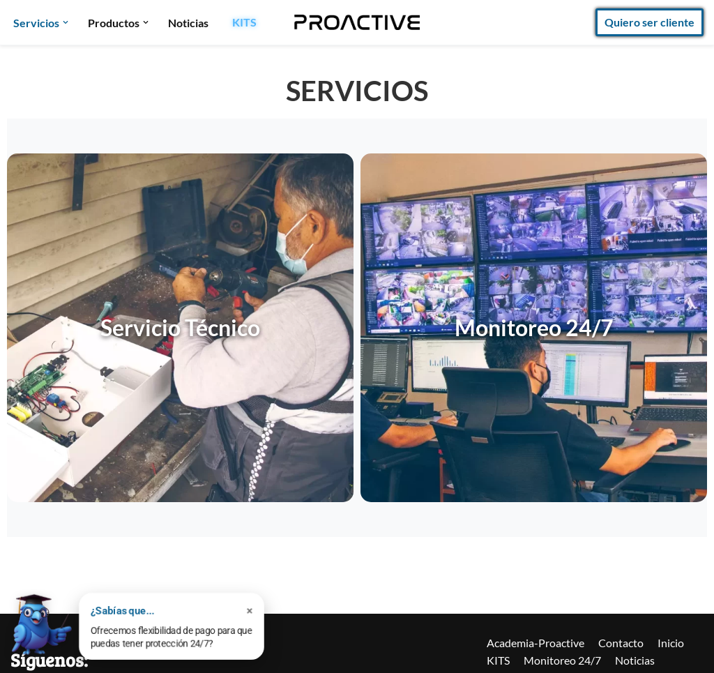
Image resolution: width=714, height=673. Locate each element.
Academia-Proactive (535, 642)
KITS (244, 22)
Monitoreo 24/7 (562, 660)
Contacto (621, 642)
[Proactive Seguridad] (357, 22)
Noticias (188, 22)
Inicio (671, 642)
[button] (65, 22)
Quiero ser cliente (649, 22)
